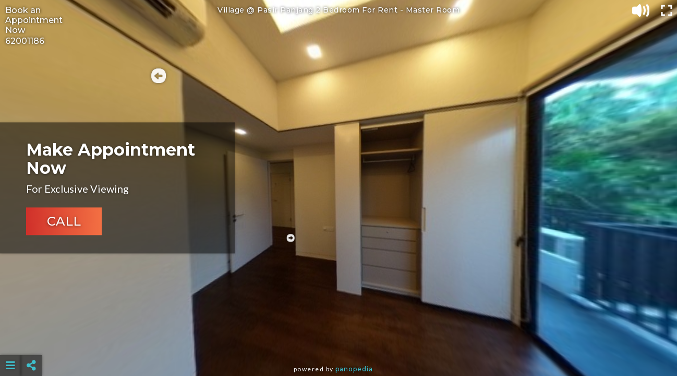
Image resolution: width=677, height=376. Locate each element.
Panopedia (354, 369)
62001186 (24, 41)
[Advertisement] (338, 339)
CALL (64, 221)
